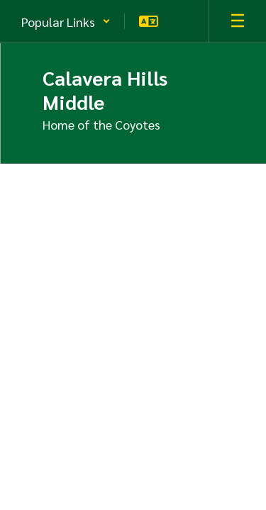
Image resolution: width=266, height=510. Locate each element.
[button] (66, 21)
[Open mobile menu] (237, 21)
